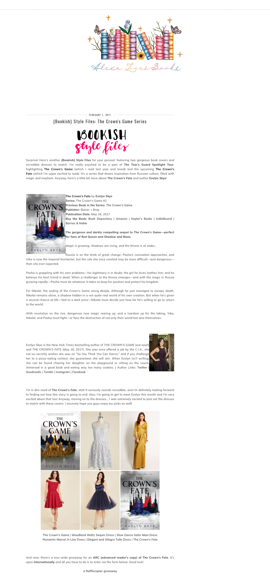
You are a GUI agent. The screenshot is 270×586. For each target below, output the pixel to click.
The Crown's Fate (78, 196)
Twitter (142, 367)
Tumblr (48, 372)
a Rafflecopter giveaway (100, 571)
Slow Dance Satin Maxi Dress (137, 535)
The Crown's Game (58, 169)
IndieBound (164, 219)
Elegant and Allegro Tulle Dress (109, 539)
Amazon (121, 219)
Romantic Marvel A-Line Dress (64, 539)
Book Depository (100, 219)
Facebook (78, 372)
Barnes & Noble (76, 223)
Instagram (63, 372)
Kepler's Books (141, 219)
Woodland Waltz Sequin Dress (93, 535)
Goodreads (33, 372)
